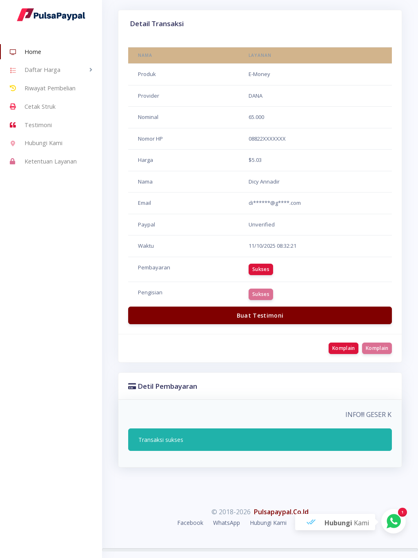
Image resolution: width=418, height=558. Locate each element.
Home (25, 52)
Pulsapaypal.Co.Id (281, 511)
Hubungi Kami (36, 144)
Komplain (343, 348)
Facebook (190, 523)
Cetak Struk (33, 107)
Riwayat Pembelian (43, 88)
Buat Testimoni (260, 315)
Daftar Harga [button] (35, 71)
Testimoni (31, 125)
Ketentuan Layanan (43, 161)
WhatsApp (226, 523)
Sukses (260, 269)
